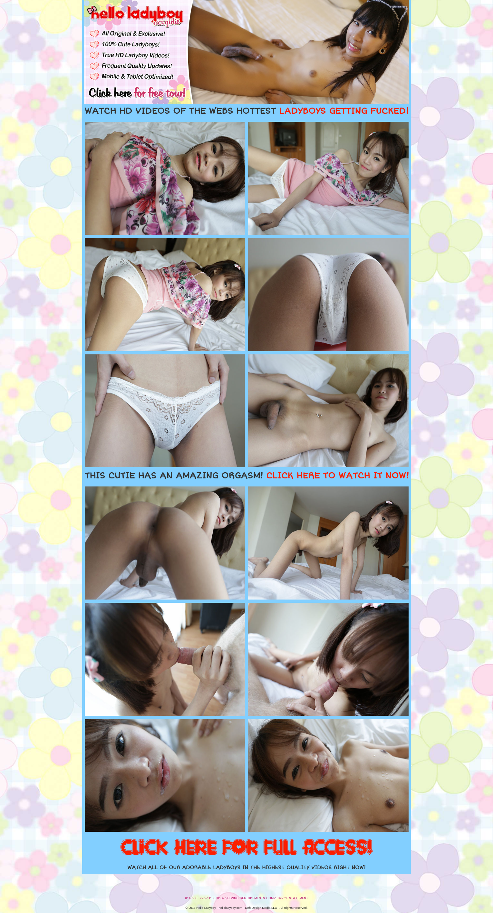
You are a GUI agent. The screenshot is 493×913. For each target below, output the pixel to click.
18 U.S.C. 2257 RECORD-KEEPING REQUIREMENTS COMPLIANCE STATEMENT (246, 898)
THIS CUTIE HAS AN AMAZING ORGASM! (246, 475)
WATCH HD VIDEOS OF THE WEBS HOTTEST (246, 111)
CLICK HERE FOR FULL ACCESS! (246, 848)
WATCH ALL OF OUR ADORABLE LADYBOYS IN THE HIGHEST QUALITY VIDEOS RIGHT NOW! (246, 867)
